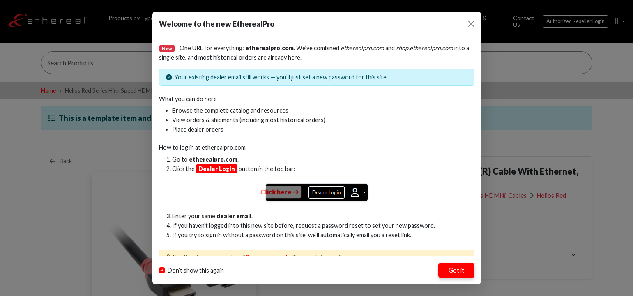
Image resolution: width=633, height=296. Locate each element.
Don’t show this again (196, 270)
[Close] (471, 24)
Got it (456, 270)
